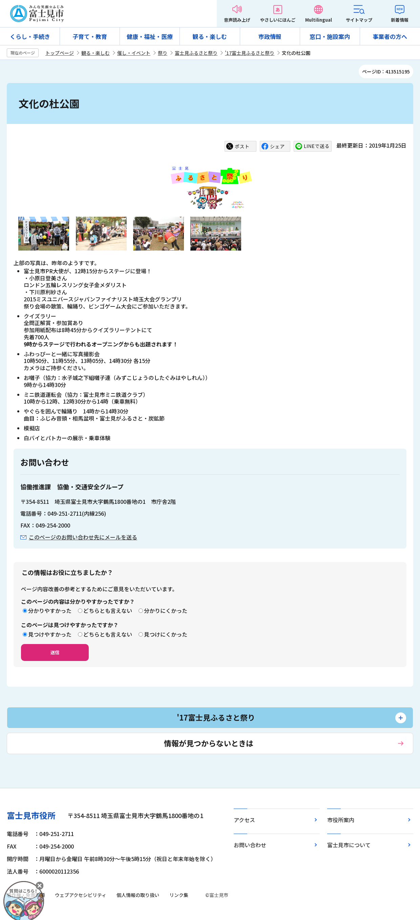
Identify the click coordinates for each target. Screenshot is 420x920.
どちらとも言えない (107, 610)
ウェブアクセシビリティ (80, 895)
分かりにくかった (165, 610)
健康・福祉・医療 (150, 36)
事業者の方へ (390, 36)
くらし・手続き (30, 36)
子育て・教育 (89, 36)
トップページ (59, 52)
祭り (162, 52)
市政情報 (269, 36)
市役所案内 (340, 820)
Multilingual (318, 20)
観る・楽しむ (209, 36)
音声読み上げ (237, 20)
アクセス (244, 820)
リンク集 (178, 895)
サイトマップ (359, 20)
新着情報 (399, 20)
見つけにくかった (165, 634)
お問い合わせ (250, 845)
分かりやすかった (49, 610)
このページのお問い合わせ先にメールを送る (83, 537)
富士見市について (349, 845)
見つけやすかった (49, 634)
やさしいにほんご (277, 20)
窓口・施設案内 (330, 36)
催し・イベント (133, 52)
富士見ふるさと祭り (196, 52)
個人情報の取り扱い (138, 895)
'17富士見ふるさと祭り (249, 52)
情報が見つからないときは (208, 742)
